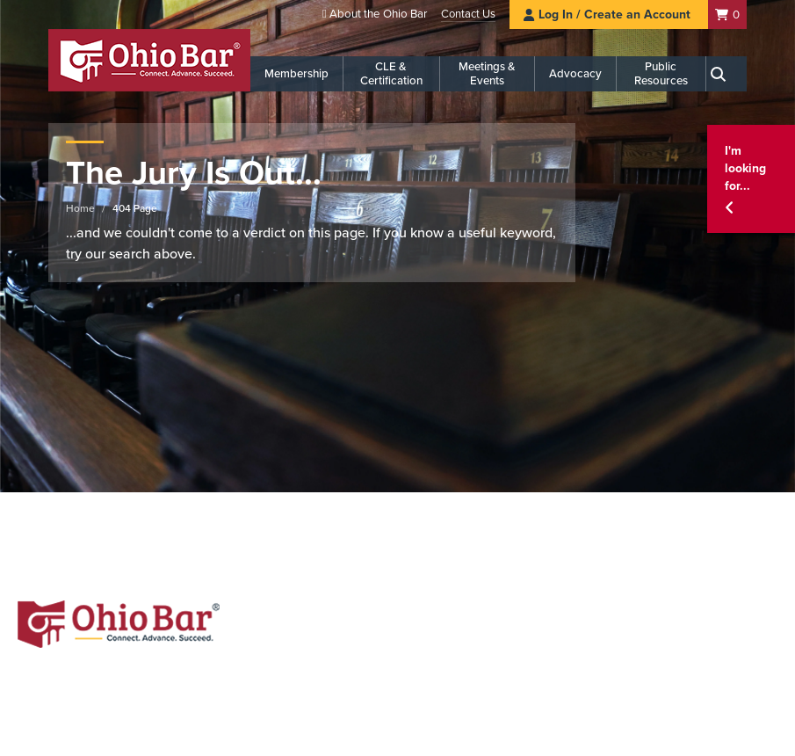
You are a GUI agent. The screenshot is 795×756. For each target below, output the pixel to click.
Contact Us (468, 14)
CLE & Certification (391, 74)
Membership (296, 74)
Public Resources (661, 74)
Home (80, 208)
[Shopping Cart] (727, 14)
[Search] (726, 73)
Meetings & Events (487, 74)
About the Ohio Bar (378, 14)
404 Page (134, 208)
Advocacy (575, 74)
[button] (751, 179)
